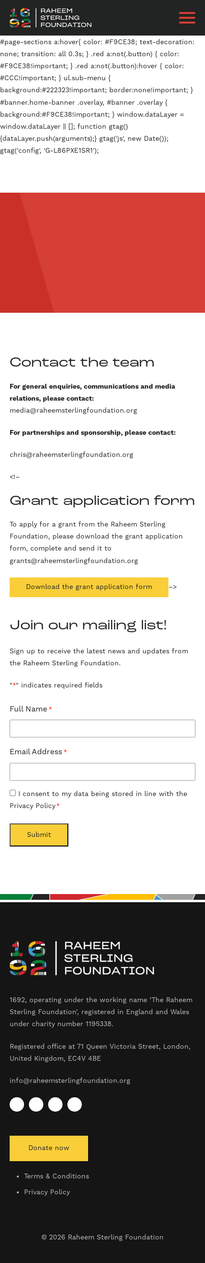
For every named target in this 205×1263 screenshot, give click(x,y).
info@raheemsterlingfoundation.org (70, 1081)
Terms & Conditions (56, 1176)
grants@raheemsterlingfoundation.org (74, 561)
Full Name (31, 709)
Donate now (48, 1148)
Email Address (38, 752)
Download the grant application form (89, 587)
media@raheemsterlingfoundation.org (75, 410)
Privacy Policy (47, 1192)
